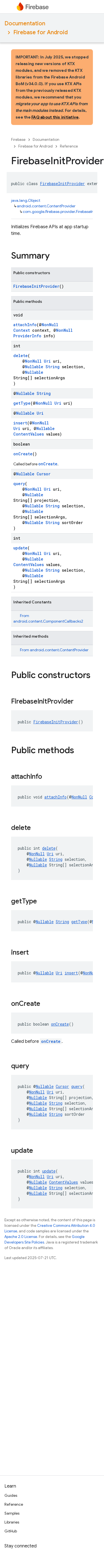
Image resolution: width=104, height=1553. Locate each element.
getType (22, 403)
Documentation (24, 23)
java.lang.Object (25, 200)
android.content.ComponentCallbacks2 (48, 621)
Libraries (11, 1522)
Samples (11, 1513)
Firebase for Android (40, 32)
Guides (10, 1495)
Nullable (34, 366)
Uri (47, 361)
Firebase (18, 139)
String (52, 366)
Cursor (43, 473)
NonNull (50, 324)
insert (20, 423)
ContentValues (28, 434)
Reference (69, 146)
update (20, 548)
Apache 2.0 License (20, 1236)
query (19, 483)
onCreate (22, 453)
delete (20, 355)
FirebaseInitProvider (62, 183)
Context (21, 330)
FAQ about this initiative (54, 117)
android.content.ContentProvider (46, 205)
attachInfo (25, 324)
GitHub (10, 1531)
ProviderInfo (27, 335)
